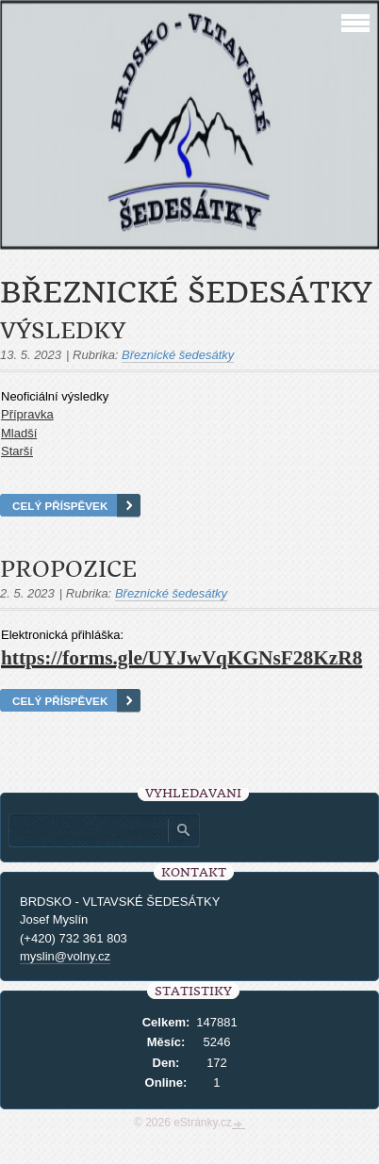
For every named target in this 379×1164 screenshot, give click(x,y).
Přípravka (27, 414)
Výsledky (62, 331)
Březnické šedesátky (178, 355)
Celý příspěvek (59, 506)
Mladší (19, 433)
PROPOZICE (68, 569)
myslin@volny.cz (65, 956)
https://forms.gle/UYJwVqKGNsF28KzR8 (181, 658)
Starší (17, 451)
